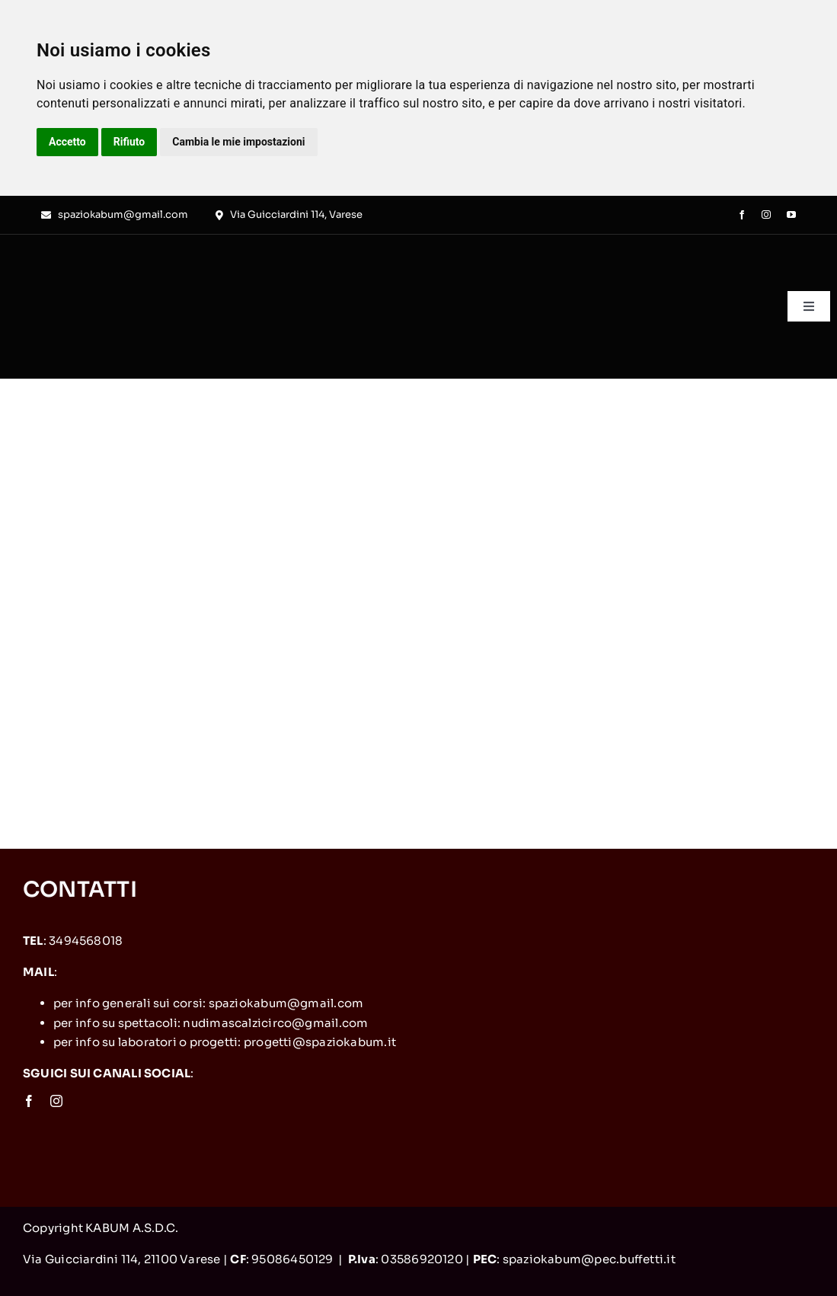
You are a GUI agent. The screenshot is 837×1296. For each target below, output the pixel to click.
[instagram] (766, 214)
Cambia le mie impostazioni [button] (238, 142)
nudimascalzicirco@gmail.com (275, 1023)
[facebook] (741, 214)
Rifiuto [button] (129, 142)
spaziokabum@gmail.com (286, 1003)
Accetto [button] (67, 142)
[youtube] (791, 214)
